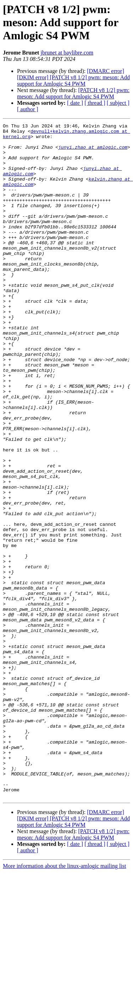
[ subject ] (118, 103)
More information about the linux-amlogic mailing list (64, 1001)
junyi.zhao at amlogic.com (92, 152)
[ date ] (75, 103)
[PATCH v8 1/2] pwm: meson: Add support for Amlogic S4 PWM (73, 93)
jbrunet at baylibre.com (66, 53)
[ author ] (27, 109)
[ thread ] (94, 103)
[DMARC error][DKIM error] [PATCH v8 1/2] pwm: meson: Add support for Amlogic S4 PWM (73, 77)
